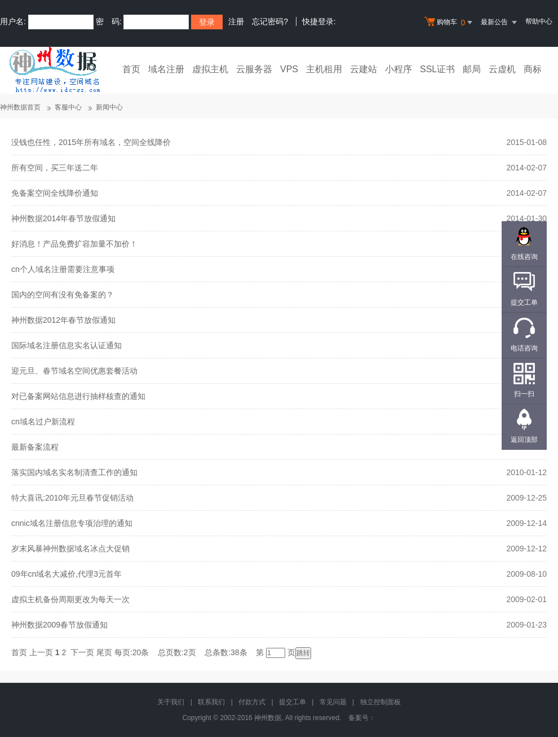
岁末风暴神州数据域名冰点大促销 (70, 548)
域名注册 (166, 69)
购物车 (449, 22)
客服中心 (68, 107)
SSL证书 (437, 69)
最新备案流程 (35, 446)
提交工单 (292, 702)
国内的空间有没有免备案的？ (62, 294)
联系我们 (211, 702)
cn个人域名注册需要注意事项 (62, 269)
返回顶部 (524, 440)
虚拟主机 (210, 69)
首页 (131, 69)
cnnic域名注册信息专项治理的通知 (71, 523)
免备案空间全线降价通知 (54, 193)
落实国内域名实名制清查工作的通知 (74, 472)
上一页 (41, 652)
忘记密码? (270, 21)
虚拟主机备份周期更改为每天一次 (70, 599)
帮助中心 (538, 21)
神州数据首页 (20, 107)
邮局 (472, 69)
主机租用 (324, 69)
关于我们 (170, 702)
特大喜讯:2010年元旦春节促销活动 (72, 497)
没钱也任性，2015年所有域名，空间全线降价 (91, 142)
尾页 (104, 652)
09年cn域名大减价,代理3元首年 (66, 573)
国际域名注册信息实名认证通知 (66, 345)
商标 (533, 69)
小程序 (398, 69)
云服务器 (254, 69)
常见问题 (333, 702)
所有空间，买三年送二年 (54, 167)
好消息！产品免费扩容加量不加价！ (74, 243)
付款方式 (251, 702)
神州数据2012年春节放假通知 (63, 319)
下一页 (82, 652)
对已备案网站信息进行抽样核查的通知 (78, 396)
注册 (236, 21)
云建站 (363, 69)
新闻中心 (109, 107)
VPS (289, 69)
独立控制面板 (380, 702)
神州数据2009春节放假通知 (59, 624)
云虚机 (502, 69)
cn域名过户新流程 (43, 421)
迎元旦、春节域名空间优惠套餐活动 (74, 370)
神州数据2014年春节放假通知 (63, 218)
